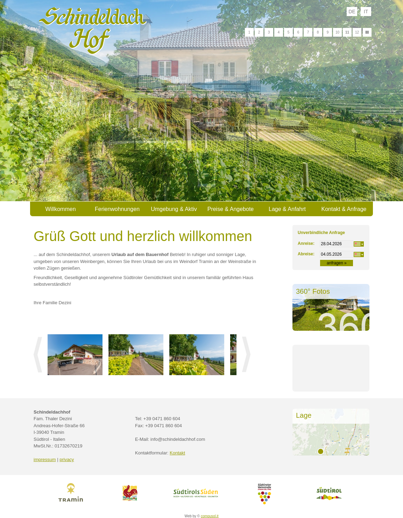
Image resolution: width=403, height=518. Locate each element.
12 (357, 32)
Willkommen (60, 209)
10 (337, 32)
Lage (304, 415)
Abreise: (306, 253)
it (366, 11)
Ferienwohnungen (117, 209)
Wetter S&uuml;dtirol (330, 374)
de (351, 11)
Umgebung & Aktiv (174, 209)
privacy (66, 459)
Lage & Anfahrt (287, 209)
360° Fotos (313, 291)
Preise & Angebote (230, 209)
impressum (45, 459)
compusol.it (210, 516)
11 (347, 32)
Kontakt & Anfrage (344, 209)
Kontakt (177, 452)
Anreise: (306, 243)
